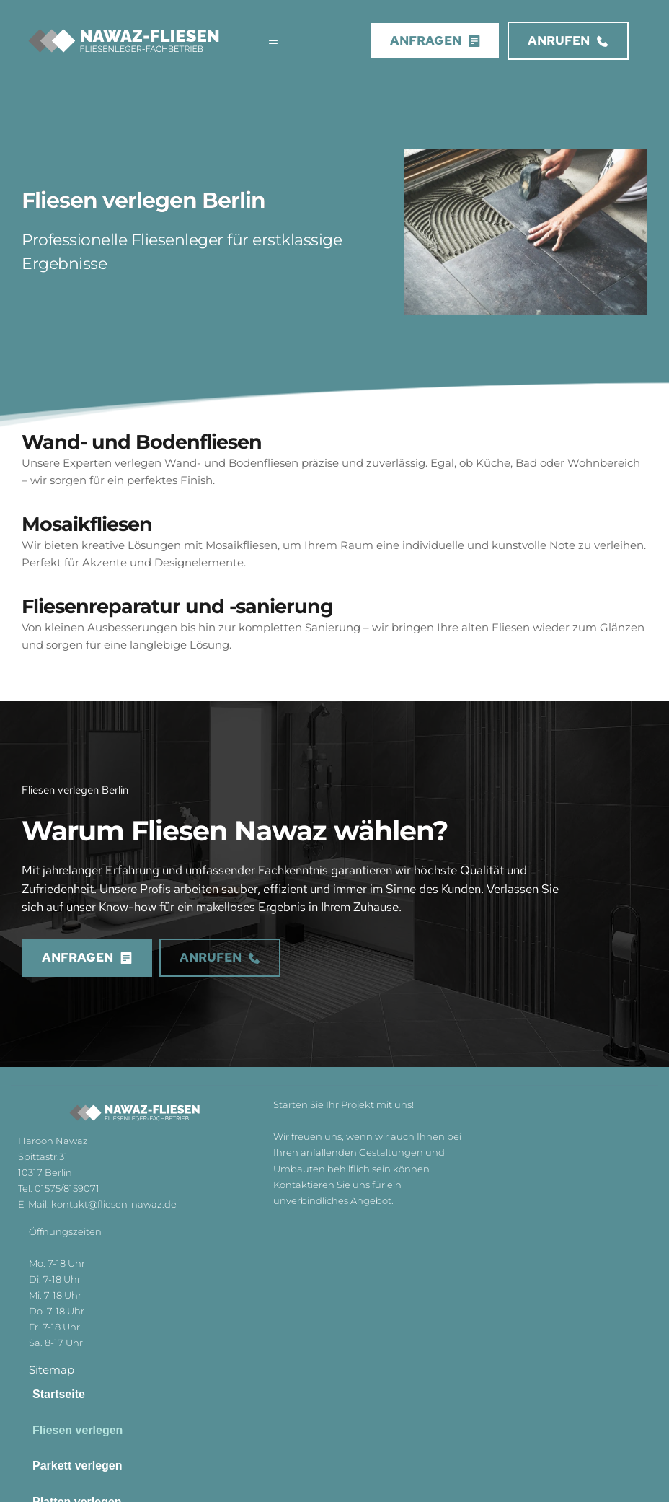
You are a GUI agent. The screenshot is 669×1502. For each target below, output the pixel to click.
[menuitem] (334, 1394)
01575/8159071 (68, 1188)
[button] (267, 41)
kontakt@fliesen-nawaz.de (114, 1204)
